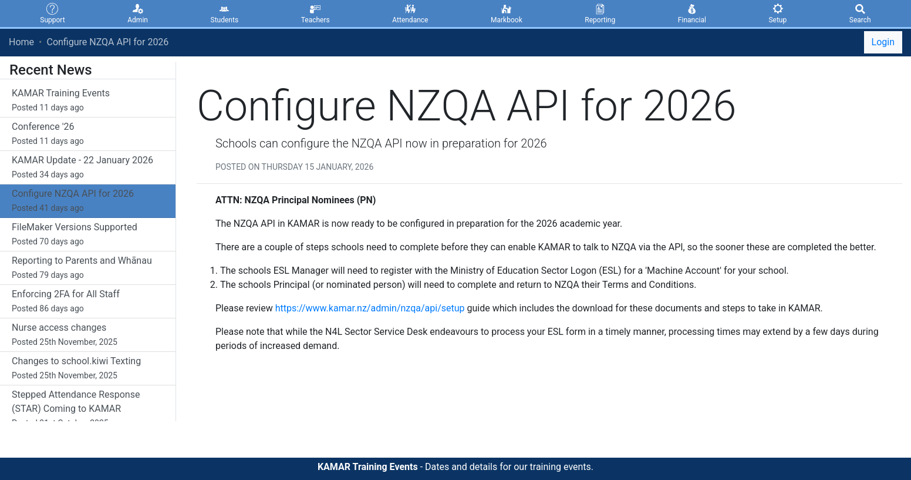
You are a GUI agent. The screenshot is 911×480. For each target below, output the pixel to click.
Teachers (315, 12)
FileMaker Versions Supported (88, 235)
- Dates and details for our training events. (455, 466)
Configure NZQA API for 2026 (107, 42)
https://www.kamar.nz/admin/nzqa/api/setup (370, 308)
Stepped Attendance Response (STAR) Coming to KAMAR (88, 409)
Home (21, 42)
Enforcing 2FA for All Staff (88, 301)
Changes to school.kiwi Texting (88, 368)
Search (860, 12)
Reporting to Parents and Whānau (88, 268)
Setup (777, 12)
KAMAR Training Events (88, 101)
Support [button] (52, 12)
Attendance (410, 12)
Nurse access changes (88, 335)
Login (883, 42)
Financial (692, 12)
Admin (137, 12)
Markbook (506, 12)
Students (225, 12)
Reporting (600, 12)
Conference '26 (88, 134)
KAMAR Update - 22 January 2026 (88, 168)
